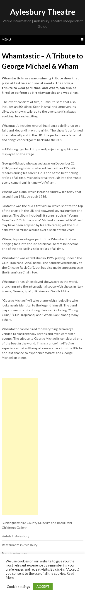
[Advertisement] (20, 446)
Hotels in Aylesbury (15, 536)
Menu (6, 39)
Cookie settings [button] (18, 587)
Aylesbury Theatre (42, 11)
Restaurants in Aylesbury (19, 545)
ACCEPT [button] (42, 586)
